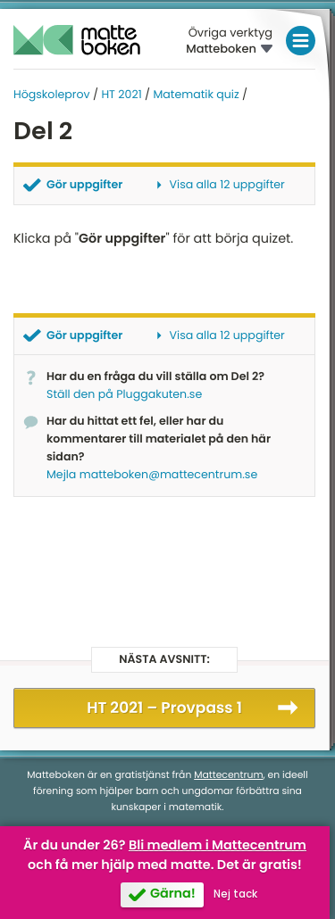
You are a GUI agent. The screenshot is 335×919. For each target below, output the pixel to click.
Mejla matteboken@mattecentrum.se (151, 475)
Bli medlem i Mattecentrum (217, 846)
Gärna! (173, 894)
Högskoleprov (51, 95)
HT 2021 (121, 95)
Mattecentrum (228, 775)
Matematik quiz (196, 95)
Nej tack (235, 894)
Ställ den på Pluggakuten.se (124, 394)
